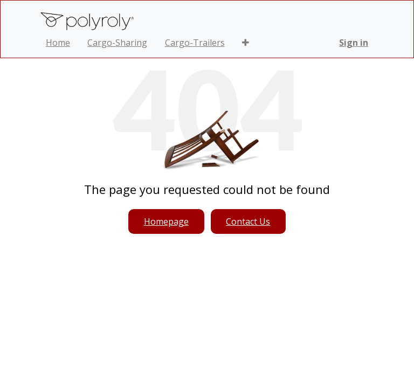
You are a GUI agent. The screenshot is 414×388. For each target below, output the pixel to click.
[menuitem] (58, 42)
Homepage (166, 221)
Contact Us (248, 221)
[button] (245, 42)
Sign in (353, 42)
